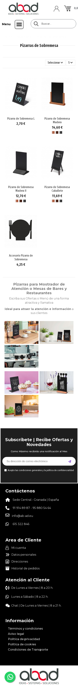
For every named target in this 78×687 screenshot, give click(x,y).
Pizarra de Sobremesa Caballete (57, 189)
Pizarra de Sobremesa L (21, 118)
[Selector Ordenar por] (55, 63)
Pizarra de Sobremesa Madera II (21, 189)
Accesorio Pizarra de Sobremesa (21, 257)
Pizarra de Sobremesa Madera (57, 120)
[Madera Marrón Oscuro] (57, 132)
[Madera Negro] (60, 132)
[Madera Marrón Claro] (53, 132)
